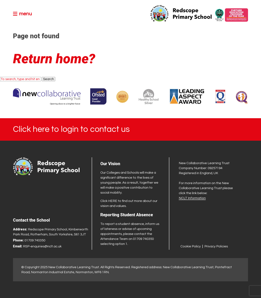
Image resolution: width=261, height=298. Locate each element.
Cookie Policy (190, 246)
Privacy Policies (216, 246)
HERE (112, 201)
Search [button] (48, 79)
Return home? (54, 59)
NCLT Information (192, 198)
